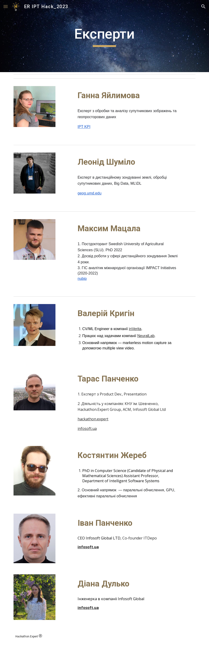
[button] (5, 6)
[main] (104, 36)
